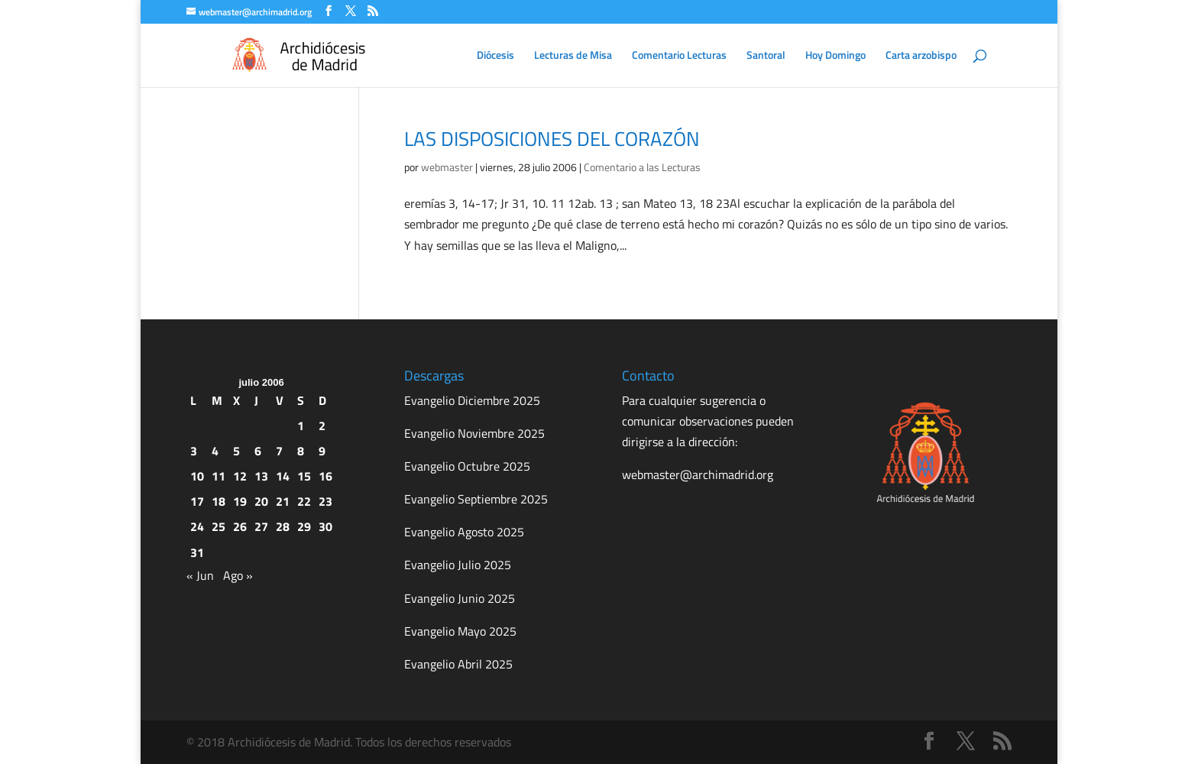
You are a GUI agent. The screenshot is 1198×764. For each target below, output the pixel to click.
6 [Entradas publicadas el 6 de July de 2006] (257, 451)
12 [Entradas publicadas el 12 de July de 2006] (240, 476)
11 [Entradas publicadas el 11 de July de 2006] (218, 476)
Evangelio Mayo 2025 (460, 631)
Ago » (238, 575)
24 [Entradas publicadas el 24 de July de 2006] (197, 526)
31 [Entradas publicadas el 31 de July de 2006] (197, 552)
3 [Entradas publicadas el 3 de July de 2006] (193, 451)
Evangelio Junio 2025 (459, 598)
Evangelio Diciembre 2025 (472, 400)
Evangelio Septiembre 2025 (476, 499)
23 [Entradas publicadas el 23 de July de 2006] (325, 501)
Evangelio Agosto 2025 (464, 532)
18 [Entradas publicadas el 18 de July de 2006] (218, 501)
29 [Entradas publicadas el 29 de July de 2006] (304, 526)
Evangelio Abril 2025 (458, 664)
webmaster (447, 167)
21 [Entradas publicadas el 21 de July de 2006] (283, 501)
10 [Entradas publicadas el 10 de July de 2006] (197, 476)
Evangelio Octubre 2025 (467, 466)
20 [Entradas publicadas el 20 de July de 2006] (261, 501)
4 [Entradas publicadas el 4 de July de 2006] (215, 451)
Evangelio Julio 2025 (457, 564)
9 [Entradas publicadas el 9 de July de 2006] (322, 451)
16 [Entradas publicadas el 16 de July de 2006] (325, 476)
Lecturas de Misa (573, 56)
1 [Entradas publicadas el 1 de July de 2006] (300, 425)
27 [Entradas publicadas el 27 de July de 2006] (261, 526)
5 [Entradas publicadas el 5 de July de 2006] (236, 451)
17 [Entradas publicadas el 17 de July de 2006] (197, 501)
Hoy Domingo (835, 56)
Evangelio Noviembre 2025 (474, 433)
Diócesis (495, 56)
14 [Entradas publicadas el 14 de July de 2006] (283, 476)
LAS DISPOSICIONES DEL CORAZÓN (552, 139)
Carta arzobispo (921, 56)
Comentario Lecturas (679, 56)
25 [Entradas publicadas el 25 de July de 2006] (218, 526)
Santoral (765, 56)
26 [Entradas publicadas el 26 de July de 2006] (240, 526)
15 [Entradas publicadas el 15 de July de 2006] (304, 476)
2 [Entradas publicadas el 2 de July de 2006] (322, 425)
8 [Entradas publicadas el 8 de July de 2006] (300, 451)
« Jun (200, 575)
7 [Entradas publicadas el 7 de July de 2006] (279, 451)
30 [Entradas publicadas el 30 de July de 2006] (325, 526)
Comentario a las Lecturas (642, 167)
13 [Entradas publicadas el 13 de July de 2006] (261, 476)
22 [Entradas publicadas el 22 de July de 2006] (304, 501)
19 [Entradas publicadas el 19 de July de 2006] (240, 501)
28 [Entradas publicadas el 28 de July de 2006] (283, 526)
